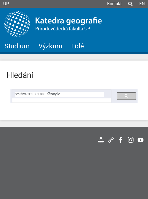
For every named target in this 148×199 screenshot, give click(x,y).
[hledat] (59, 94)
